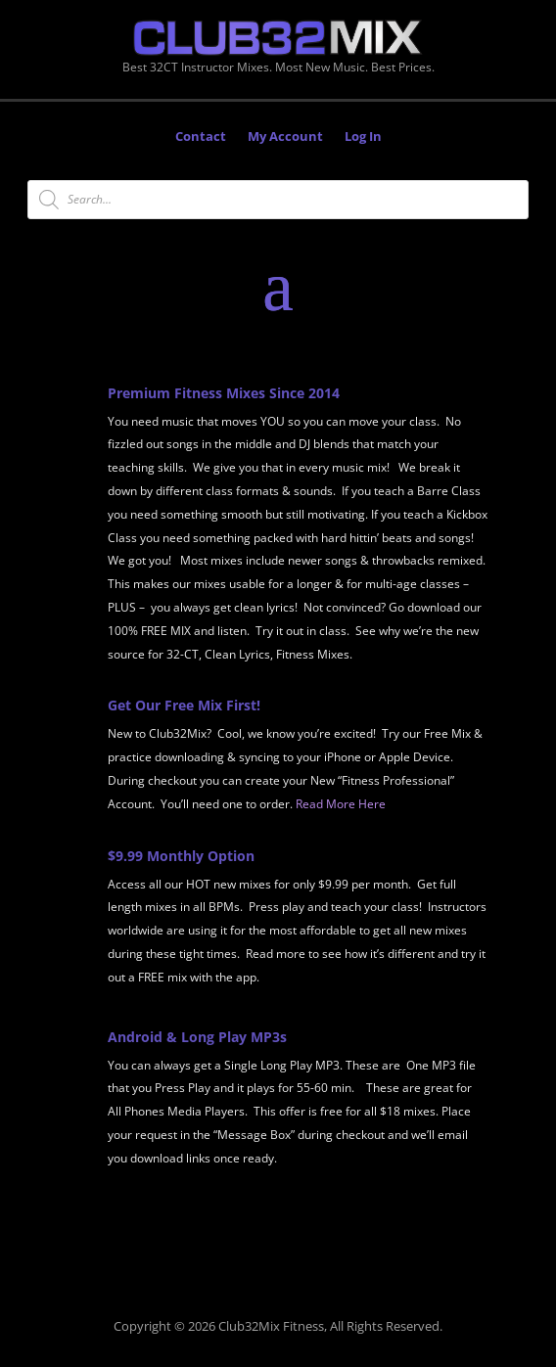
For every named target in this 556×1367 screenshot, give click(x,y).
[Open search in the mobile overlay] (277, 199)
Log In (363, 137)
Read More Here (341, 804)
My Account (285, 137)
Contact (200, 137)
